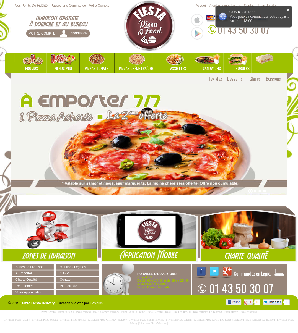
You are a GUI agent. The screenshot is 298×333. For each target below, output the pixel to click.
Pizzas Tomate (96, 68)
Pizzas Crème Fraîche (136, 68)
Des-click (96, 303)
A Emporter (23, 273)
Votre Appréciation (28, 292)
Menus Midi (63, 68)
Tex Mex (215, 78)
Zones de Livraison (29, 267)
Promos (31, 68)
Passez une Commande (68, 5)
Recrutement (25, 286)
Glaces (255, 78)
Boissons (273, 78)
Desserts (235, 78)
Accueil (201, 5)
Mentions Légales (73, 267)
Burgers (242, 68)
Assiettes (178, 68)
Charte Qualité (26, 280)
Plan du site (68, 286)
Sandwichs (212, 68)
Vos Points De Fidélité (31, 5)
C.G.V (64, 273)
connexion (79, 33)
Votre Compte (99, 5)
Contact (65, 280)
